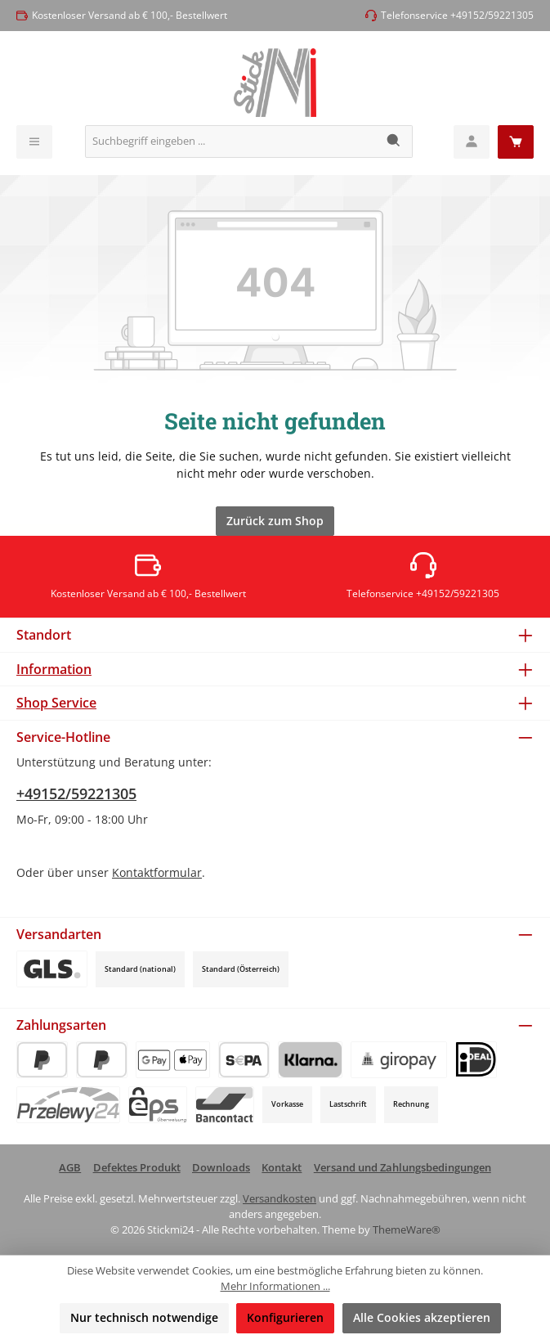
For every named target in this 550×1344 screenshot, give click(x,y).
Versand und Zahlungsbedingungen (402, 1168)
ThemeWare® (406, 1230)
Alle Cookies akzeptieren (421, 1317)
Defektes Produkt (137, 1168)
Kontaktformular (157, 872)
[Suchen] (394, 141)
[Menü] (34, 142)
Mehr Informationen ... (275, 1286)
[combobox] (231, 141)
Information (54, 669)
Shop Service (56, 703)
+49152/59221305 (76, 793)
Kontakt (282, 1168)
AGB (70, 1168)
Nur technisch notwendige (144, 1317)
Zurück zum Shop (275, 520)
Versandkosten (279, 1199)
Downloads (221, 1168)
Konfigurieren (285, 1317)
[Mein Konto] (472, 142)
